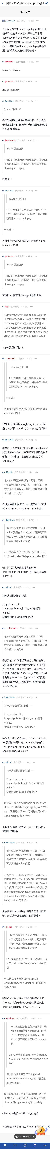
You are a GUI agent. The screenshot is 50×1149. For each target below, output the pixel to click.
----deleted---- (11, 358)
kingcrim (9, 61)
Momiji (9, 472)
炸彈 (7, 306)
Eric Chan (10, 20)
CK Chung (10, 1018)
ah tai (8, 587)
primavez (9, 81)
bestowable (10, 140)
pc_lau (9, 927)
